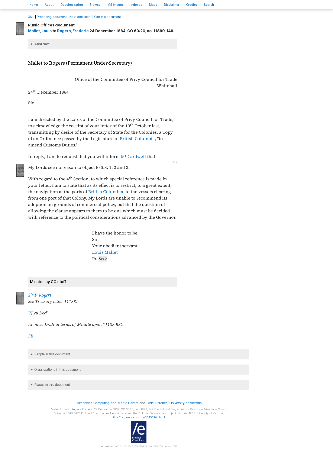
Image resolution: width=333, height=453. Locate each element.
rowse (95, 4)
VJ (30, 313)
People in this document (52, 354)
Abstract (42, 44)
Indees (136, 4)
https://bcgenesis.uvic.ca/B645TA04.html (138, 417)
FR (30, 336)
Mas (153, 4)
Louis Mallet (105, 252)
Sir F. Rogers (39, 295)
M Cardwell (133, 156)
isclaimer (171, 4)
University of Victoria (185, 403)
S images (115, 4)
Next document (80, 17)
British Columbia (137, 139)
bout (49, 4)
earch (209, 4)
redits (191, 4)
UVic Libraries (157, 403)
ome (33, 4)
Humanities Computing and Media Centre (106, 403)
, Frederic (73, 31)
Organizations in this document (57, 370)
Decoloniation (72, 4)
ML (31, 17)
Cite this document (107, 17)
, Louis (40, 31)
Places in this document (52, 385)
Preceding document (52, 17)
